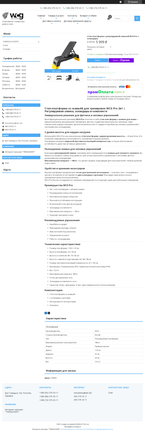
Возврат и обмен (88, 15)
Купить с (121, 60)
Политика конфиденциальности (99, 429)
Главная (41, 15)
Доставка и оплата (51, 21)
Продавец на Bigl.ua (72, 426)
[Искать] (137, 18)
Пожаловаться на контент (73, 429)
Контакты (72, 15)
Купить (97, 60)
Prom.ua (85, 424)
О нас (5, 45)
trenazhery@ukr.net (13, 123)
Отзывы (6, 49)
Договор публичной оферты (77, 21)
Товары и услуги (56, 15)
